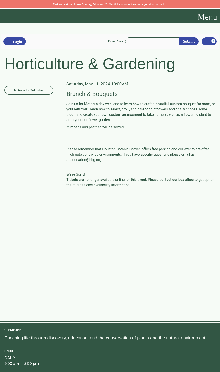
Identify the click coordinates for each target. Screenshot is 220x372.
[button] (204, 16)
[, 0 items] (209, 41)
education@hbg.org (85, 160)
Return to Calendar (29, 90)
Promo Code (115, 41)
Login (14, 41)
